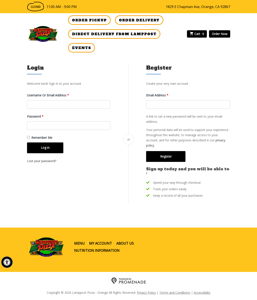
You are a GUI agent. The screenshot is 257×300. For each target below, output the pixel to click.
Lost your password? (41, 161)
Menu (79, 243)
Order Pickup (89, 20)
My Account (100, 243)
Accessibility (202, 292)
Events (81, 47)
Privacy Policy (146, 292)
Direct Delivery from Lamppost (114, 34)
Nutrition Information (97, 250)
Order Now (219, 34)
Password (41, 116)
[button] (7, 262)
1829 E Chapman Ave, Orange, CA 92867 (198, 6)
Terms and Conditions (174, 292)
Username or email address (54, 95)
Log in (45, 147)
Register (166, 156)
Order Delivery (139, 20)
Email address (163, 95)
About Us (125, 243)
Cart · (197, 34)
